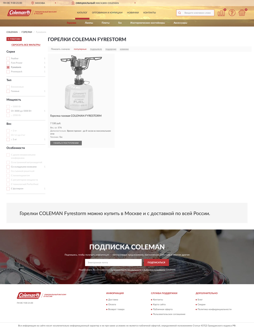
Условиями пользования (154, 270)
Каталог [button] (82, 13)
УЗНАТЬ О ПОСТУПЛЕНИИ (66, 143)
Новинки (133, 13)
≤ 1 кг (14, 139)
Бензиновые (17, 87)
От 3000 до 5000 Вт (21, 111)
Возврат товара (116, 309)
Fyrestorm (16, 67)
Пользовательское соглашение (169, 314)
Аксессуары (180, 23)
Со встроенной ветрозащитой (26, 162)
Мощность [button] (13, 99)
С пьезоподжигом (20, 175)
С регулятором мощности (24, 180)
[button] (232, 12)
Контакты (149, 13)
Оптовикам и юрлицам (107, 13)
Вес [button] (9, 124)
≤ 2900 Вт (16, 115)
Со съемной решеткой (22, 171)
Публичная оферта (163, 309)
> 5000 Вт (16, 107)
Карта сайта (159, 304)
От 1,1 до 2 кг (18, 135)
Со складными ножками (24, 167)
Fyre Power (16, 63)
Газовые (15, 91)
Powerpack (16, 72)
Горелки (71, 23)
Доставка (113, 300)
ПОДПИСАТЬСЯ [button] (156, 263)
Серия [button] (10, 51)
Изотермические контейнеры (147, 23)
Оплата (112, 304)
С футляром (17, 189)
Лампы (89, 23)
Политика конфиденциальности (214, 309)
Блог (200, 300)
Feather (14, 58)
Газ (120, 23)
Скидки (201, 304)
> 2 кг (14, 131)
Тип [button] (8, 80)
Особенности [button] (15, 148)
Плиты (106, 23)
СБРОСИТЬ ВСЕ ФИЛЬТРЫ (26, 45)
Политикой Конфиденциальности (125, 270)
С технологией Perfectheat (24, 184)
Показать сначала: (60, 49)
